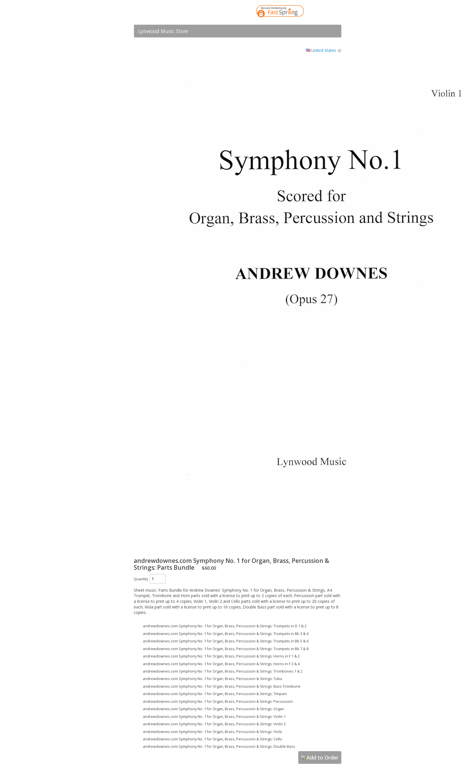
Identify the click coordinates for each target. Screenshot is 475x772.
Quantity (141, 579)
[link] (325, 12)
